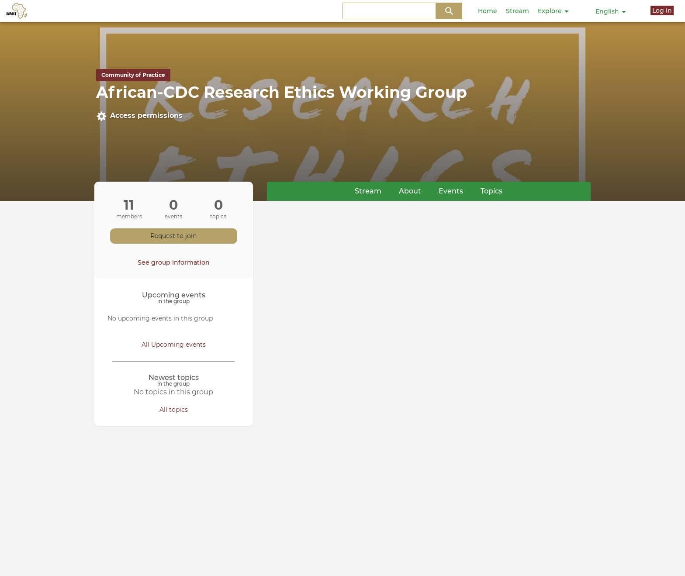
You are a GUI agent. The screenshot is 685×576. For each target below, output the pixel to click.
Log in (662, 10)
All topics (173, 410)
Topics (491, 191)
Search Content (449, 11)
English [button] (610, 11)
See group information (174, 262)
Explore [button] (553, 11)
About (410, 191)
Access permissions (139, 116)
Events (451, 191)
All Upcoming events (174, 344)
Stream (517, 11)
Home (487, 11)
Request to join (173, 236)
